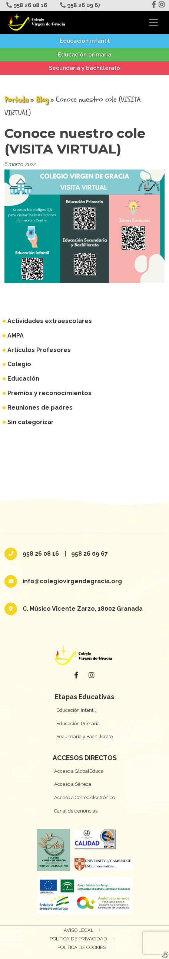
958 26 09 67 (79, 5)
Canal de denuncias (75, 811)
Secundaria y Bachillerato (84, 736)
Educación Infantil (76, 710)
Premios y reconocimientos (49, 393)
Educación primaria (84, 54)
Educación (23, 378)
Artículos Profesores (39, 349)
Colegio (19, 364)
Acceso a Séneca (72, 784)
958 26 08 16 (25, 5)
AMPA (15, 335)
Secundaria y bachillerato (84, 68)
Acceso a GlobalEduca (78, 771)
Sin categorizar (30, 422)
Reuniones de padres (40, 407)
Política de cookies (81, 947)
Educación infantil (85, 41)
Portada (16, 99)
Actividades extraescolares (49, 320)
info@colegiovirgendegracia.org (72, 581)
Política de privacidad (78, 939)
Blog (42, 99)
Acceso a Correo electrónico (84, 797)
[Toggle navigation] (153, 22)
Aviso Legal (78, 930)
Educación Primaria (78, 723)
